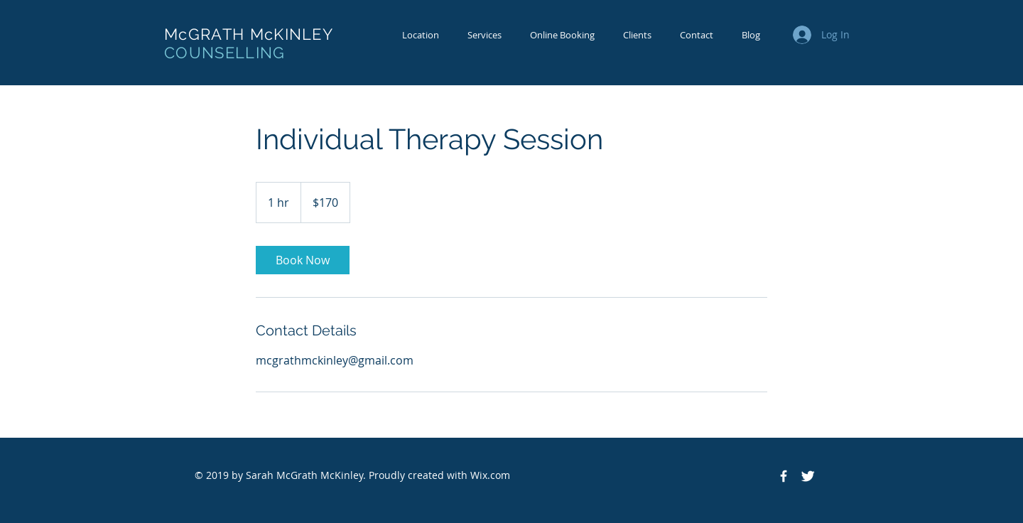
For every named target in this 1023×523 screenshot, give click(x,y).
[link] (303, 260)
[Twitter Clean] (808, 476)
